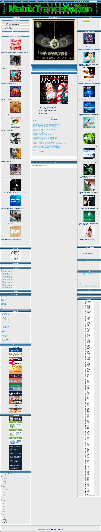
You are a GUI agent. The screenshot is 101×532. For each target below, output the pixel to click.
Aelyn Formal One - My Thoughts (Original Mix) (43, 134)
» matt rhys (3, 307)
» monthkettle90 (4, 299)
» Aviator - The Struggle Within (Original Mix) (87, 285)
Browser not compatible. (15, 132)
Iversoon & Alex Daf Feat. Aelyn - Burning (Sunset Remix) (45, 138)
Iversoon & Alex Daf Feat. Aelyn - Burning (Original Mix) (45, 137)
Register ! (80, 27)
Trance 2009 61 (8, 276)
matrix (5, 314)
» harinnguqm (3, 304)
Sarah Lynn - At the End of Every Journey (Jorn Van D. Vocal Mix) (47, 147)
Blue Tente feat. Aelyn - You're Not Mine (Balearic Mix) (44, 122)
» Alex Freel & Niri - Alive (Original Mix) (86, 274)
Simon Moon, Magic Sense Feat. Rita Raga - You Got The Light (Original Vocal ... (50, 143)
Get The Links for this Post (36, 120)
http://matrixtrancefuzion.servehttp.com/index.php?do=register (14, 265)
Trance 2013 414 (8, 282)
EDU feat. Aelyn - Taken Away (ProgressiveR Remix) (44, 125)
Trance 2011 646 (8, 279)
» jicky (2, 308)
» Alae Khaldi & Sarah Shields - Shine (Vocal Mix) (87, 273)
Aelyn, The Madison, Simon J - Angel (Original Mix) (44, 142)
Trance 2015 (65, 73)
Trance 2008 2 (7, 274)
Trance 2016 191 (8, 287)
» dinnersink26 (4, 298)
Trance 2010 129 (8, 277)
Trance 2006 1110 (8, 271)
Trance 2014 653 (8, 284)
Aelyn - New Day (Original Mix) (40, 132)
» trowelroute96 (4, 296)
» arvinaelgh (3, 305)
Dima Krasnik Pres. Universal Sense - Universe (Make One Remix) (47, 124)
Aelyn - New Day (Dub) (38, 130)
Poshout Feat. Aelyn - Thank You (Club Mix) (42, 141)
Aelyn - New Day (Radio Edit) (39, 133)
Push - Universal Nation (38, 128)
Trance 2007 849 (8, 273)
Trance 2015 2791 (8, 285)
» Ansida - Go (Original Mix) (83, 280)
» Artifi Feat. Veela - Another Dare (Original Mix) (87, 282)
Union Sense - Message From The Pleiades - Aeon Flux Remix (46, 146)
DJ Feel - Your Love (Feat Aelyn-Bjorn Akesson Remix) (44, 126)
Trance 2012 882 (8, 281)
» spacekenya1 (4, 302)
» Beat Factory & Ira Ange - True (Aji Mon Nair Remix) (88, 286)
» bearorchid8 (3, 303)
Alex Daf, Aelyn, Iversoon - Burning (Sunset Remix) (44, 135)
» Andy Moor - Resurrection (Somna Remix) (86, 279)
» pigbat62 (3, 300)
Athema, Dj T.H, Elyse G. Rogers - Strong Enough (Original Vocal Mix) (48, 145)
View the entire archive (83, 269)
